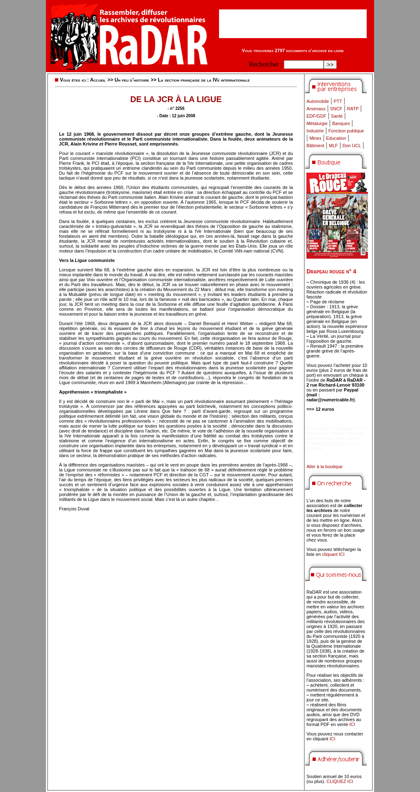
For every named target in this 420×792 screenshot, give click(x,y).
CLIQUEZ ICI (339, 781)
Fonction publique (346, 130)
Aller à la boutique (324, 466)
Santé (337, 116)
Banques (341, 123)
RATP (353, 108)
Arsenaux (315, 108)
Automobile (317, 101)
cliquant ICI (333, 554)
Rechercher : (265, 64)
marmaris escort (349, 428)
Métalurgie (316, 123)
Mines (315, 138)
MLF (333, 145)
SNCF (336, 108)
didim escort (318, 428)
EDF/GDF (316, 116)
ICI (352, 724)
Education (336, 138)
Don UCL (351, 145)
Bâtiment (315, 145)
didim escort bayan (325, 433)
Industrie (315, 130)
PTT (337, 101)
